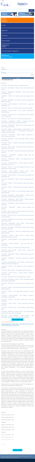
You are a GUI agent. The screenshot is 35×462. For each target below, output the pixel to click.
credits (33, 457)
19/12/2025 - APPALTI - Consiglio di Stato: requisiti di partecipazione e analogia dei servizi (17, 143)
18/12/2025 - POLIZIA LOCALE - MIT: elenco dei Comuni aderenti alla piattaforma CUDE (17, 175)
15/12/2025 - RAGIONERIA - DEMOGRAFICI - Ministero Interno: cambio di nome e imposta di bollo (17, 228)
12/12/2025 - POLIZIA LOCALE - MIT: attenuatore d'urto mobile (15, 277)
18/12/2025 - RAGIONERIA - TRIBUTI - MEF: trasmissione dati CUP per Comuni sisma (17, 159)
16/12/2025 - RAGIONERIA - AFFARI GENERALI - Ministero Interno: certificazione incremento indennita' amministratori (17, 196)
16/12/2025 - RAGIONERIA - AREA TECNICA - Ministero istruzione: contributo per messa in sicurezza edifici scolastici (17, 200)
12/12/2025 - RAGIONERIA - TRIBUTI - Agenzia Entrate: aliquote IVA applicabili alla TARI (17, 254)
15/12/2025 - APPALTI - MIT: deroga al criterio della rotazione (15, 247)
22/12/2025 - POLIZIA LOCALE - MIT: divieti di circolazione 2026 (16, 118)
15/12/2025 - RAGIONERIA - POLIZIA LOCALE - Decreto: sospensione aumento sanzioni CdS (17, 220)
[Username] (17, 71)
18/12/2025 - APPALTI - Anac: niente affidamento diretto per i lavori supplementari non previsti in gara (17, 167)
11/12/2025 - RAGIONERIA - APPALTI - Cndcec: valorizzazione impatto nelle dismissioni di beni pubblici (17, 280)
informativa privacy (8, 457)
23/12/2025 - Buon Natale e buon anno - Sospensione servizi (14, 85)
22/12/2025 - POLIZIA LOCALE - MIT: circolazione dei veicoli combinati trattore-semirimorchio (17, 115)
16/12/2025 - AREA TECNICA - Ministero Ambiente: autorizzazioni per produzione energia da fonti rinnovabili (17, 212)
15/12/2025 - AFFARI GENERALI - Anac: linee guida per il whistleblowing (17, 244)
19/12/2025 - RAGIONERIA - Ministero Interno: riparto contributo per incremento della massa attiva (17, 126)
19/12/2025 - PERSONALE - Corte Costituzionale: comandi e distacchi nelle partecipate (17, 139)
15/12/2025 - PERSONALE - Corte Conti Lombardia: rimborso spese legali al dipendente (17, 232)
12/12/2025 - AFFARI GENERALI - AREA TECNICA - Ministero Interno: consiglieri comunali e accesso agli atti (17, 263)
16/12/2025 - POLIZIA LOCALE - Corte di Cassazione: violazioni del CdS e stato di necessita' (17, 216)
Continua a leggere (17, 450)
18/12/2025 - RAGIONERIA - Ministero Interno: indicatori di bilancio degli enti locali (17, 151)
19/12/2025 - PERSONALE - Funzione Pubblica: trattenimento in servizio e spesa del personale (17, 135)
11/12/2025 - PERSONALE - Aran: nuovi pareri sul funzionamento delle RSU (17, 284)
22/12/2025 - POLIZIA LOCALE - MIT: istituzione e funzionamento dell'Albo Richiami (17, 111)
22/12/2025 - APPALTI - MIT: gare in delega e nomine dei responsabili (17, 108)
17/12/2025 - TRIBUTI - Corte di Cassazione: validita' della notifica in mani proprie (17, 183)
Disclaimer (3, 457)
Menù (2, 67)
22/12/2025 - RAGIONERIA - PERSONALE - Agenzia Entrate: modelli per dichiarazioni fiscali (17, 92)
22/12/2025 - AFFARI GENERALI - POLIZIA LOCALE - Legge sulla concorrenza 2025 (17, 104)
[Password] (16, 75)
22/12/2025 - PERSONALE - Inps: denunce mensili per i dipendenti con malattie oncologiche (17, 100)
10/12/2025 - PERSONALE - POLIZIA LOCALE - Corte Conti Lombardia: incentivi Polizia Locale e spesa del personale (17, 312)
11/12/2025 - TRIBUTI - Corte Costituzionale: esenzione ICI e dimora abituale (17, 292)
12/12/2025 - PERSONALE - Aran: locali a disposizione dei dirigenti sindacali (17, 258)
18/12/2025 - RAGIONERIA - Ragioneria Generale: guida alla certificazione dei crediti (17, 155)
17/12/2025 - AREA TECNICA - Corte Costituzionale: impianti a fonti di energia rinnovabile (17, 192)
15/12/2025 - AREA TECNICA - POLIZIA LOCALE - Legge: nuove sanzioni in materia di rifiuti (17, 250)
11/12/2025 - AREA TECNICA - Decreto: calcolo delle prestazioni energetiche (17, 304)
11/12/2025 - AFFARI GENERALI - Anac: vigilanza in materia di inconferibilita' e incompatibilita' (17, 296)
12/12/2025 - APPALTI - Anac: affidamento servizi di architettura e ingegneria (17, 267)
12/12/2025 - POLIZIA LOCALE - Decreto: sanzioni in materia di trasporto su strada (17, 273)
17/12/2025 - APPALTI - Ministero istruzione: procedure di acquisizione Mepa (17, 187)
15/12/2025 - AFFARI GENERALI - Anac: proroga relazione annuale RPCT (17, 240)
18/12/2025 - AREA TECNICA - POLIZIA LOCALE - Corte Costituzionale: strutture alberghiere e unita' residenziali (17, 171)
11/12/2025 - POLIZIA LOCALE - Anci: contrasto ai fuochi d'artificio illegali (17, 308)
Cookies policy (15, 457)
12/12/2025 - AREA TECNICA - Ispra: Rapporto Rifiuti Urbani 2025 (16, 270)
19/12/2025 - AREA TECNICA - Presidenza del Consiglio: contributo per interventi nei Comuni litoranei (17, 147)
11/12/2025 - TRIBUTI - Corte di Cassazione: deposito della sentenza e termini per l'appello (17, 288)
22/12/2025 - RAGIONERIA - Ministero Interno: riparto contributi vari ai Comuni (17, 88)
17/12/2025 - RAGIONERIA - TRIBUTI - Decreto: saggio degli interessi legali (17, 179)
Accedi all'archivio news (17, 319)
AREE (2, 0)
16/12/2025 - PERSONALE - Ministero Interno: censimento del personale (17, 208)
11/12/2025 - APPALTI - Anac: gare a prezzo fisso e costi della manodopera (17, 300)
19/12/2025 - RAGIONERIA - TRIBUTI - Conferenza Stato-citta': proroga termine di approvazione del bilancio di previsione (17, 122)
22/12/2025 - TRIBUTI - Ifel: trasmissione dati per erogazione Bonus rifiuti (17, 96)
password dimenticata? (7, 79)
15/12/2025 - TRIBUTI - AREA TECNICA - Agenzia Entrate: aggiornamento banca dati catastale (17, 236)
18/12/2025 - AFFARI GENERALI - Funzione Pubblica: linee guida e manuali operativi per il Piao (17, 163)
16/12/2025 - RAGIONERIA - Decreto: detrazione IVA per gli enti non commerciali (17, 204)
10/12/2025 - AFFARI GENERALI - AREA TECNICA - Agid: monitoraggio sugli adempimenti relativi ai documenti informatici (17, 316)
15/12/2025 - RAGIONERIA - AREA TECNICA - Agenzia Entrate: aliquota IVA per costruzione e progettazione (17, 224)
